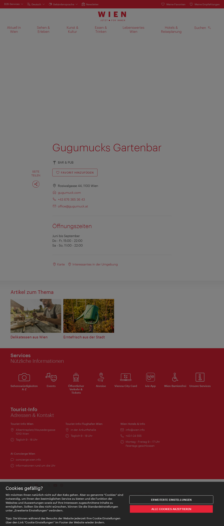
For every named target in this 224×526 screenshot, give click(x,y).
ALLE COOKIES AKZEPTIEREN (171, 510)
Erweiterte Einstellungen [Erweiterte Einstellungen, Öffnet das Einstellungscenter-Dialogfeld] (171, 501)
